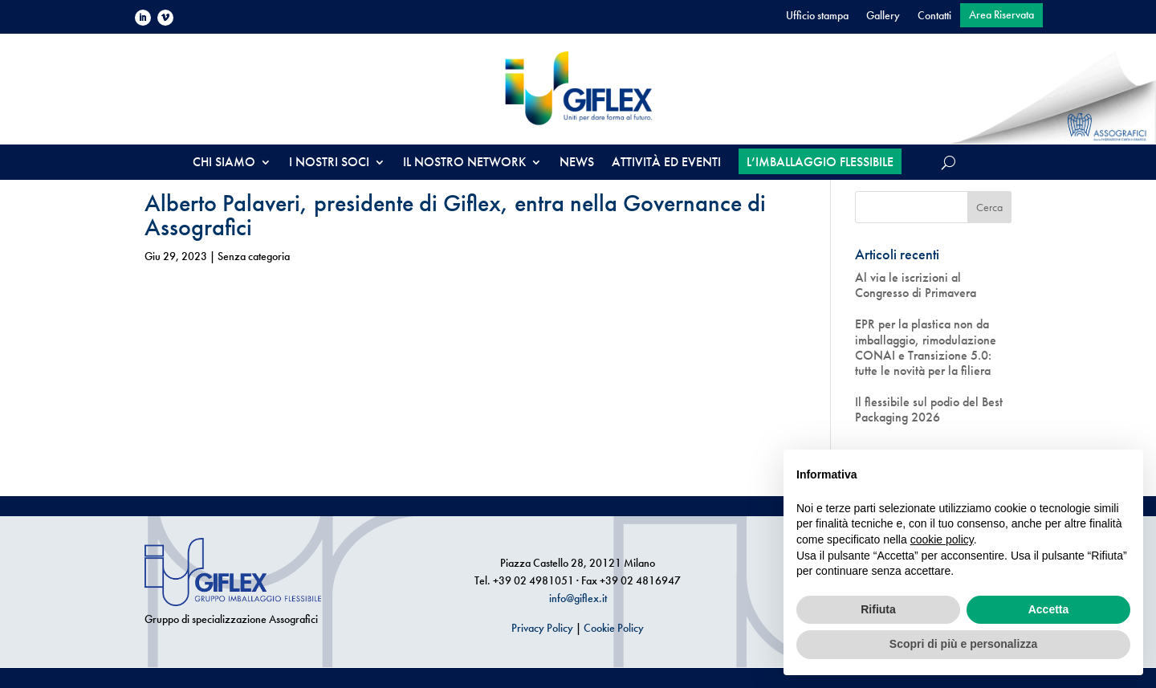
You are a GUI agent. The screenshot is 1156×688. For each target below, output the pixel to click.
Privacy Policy (542, 628)
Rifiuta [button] (878, 609)
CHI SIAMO (224, 163)
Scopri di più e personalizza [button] (963, 643)
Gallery (883, 16)
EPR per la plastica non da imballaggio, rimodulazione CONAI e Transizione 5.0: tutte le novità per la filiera (925, 347)
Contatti (934, 16)
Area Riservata (1001, 15)
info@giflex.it (578, 598)
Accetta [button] (1048, 609)
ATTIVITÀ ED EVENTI (666, 163)
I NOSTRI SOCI (329, 163)
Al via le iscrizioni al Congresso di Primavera (915, 285)
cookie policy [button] (942, 539)
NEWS (577, 163)
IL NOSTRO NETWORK (464, 163)
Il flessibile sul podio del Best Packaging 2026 (929, 409)
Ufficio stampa (817, 16)
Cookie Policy (614, 628)
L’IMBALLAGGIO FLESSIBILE (820, 161)
